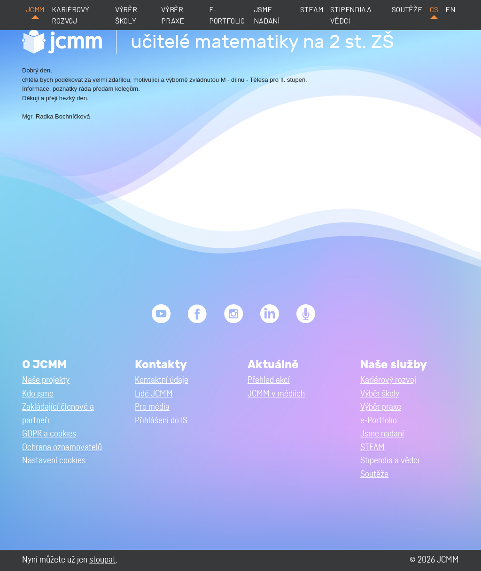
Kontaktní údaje (161, 380)
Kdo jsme (38, 393)
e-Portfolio (227, 15)
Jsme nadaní (266, 15)
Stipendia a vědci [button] (389, 460)
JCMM (35, 9)
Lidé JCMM (154, 393)
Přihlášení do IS (161, 420)
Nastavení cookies (53, 460)
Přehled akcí (269, 380)
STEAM (311, 9)
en (450, 9)
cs (434, 9)
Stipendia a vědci (351, 15)
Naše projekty (46, 380)
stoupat (102, 559)
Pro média (152, 407)
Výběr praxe (172, 15)
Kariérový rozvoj (70, 15)
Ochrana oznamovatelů (62, 447)
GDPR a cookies (49, 433)
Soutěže (407, 9)
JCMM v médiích (276, 393)
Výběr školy (126, 15)
